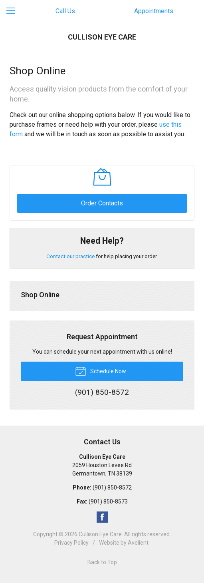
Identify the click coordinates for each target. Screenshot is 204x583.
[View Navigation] (14, 11)
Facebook (102, 517)
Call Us (65, 11)
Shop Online (40, 295)
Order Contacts (102, 203)
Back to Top (102, 562)
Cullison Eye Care (100, 534)
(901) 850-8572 (112, 487)
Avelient (138, 542)
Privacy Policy (71, 542)
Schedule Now (100, 370)
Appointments (153, 11)
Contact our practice (70, 256)
